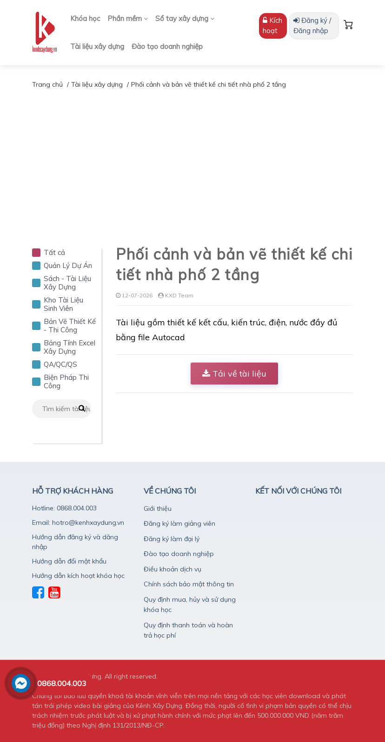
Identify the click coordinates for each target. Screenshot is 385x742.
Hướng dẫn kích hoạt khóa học (78, 575)
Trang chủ (47, 84)
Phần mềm (127, 18)
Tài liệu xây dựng (97, 46)
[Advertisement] (192, 160)
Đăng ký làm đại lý (171, 539)
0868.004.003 (61, 683)
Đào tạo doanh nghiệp (167, 46)
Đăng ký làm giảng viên (179, 523)
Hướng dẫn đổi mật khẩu (69, 561)
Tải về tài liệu (234, 373)
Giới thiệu (158, 508)
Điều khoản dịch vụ (172, 569)
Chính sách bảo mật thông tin (189, 584)
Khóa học (85, 18)
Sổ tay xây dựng (184, 18)
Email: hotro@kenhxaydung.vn (78, 522)
